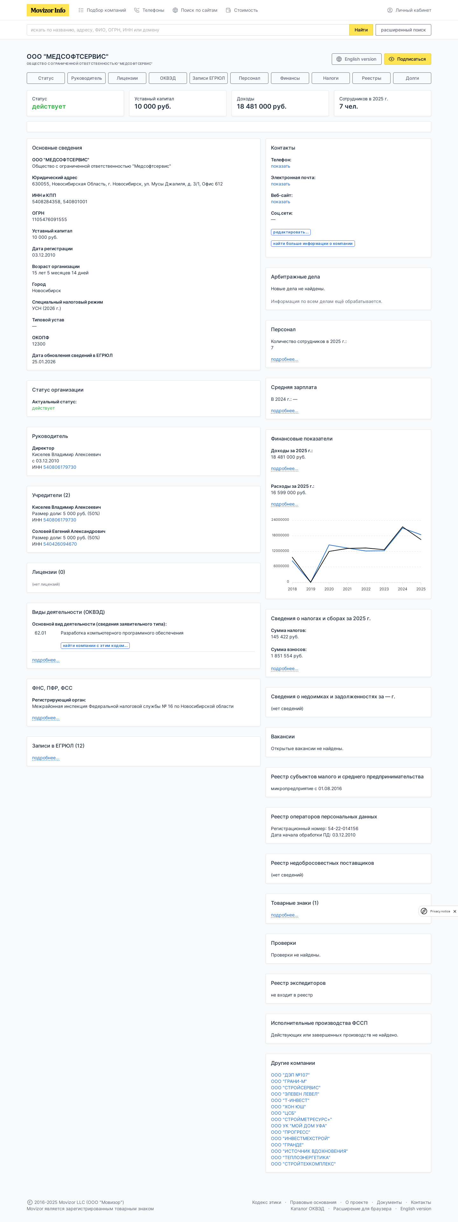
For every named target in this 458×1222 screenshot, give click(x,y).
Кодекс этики (266, 1202)
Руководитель (86, 78)
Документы (389, 1202)
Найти (361, 29)
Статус (46, 78)
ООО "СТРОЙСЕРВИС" (296, 1087)
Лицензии (127, 78)
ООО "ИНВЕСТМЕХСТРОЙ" (300, 1138)
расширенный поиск (403, 29)
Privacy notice (440, 911)
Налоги (330, 78)
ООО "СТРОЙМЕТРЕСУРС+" (301, 1119)
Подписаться (407, 59)
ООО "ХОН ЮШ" (288, 1106)
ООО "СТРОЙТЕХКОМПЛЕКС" (303, 1163)
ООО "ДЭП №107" (290, 1075)
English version (356, 59)
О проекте (356, 1202)
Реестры (371, 78)
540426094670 (60, 544)
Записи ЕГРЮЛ (208, 78)
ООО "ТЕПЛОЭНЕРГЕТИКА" (300, 1157)
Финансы (290, 78)
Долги (412, 78)
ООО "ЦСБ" (283, 1113)
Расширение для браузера (362, 1208)
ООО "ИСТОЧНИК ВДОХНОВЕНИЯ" (309, 1151)
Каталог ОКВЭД (307, 1208)
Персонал (249, 78)
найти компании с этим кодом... (95, 645)
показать (280, 166)
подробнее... (45, 659)
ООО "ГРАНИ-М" (289, 1081)
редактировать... (291, 232)
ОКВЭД (168, 78)
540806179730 (59, 467)
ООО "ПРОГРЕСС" (290, 1132)
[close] (455, 911)
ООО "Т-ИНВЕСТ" (290, 1100)
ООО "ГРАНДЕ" (287, 1144)
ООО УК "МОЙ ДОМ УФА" (299, 1125)
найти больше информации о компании (312, 243)
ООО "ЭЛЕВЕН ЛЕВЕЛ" (295, 1094)
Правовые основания (313, 1202)
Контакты (421, 1202)
